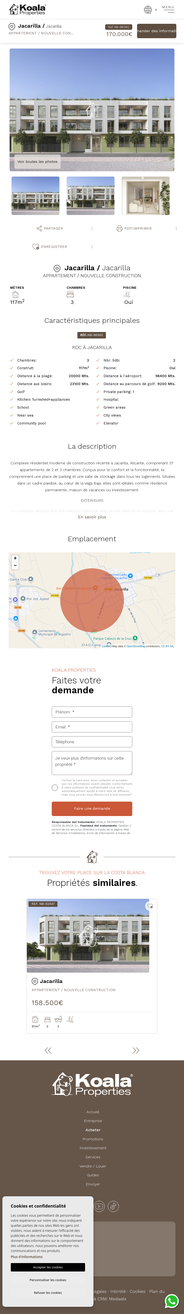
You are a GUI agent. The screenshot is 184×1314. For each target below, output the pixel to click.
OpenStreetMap (135, 646)
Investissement (93, 1148)
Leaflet (106, 646)
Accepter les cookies (48, 1266)
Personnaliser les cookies (47, 1279)
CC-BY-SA (167, 646)
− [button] (15, 566)
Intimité (118, 1291)
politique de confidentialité (90, 787)
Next (178, 110)
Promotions (92, 1139)
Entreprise (93, 1120)
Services (93, 1157)
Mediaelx (117, 1298)
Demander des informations (156, 31)
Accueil (92, 1112)
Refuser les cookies (48, 1292)
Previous (6, 110)
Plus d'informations (27, 1256)
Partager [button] (50, 228)
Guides (93, 1175)
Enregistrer (50, 247)
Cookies (137, 1291)
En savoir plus (92, 517)
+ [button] (15, 558)
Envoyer (93, 1184)
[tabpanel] (92, 966)
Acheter (93, 1130)
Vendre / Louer (93, 1166)
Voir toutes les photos (37, 161)
